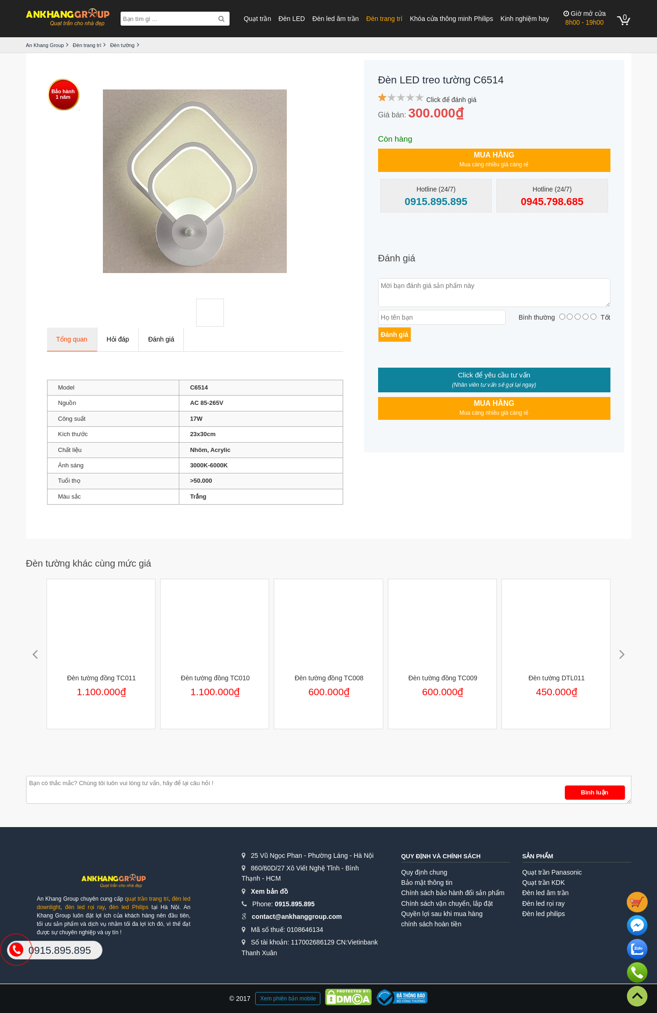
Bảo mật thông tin (427, 882)
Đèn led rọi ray (543, 903)
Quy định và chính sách (441, 856)
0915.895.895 (295, 904)
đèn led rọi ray (84, 907)
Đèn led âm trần (335, 18)
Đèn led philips (543, 913)
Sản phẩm (538, 856)
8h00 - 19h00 (584, 18)
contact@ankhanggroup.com (297, 916)
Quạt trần (257, 18)
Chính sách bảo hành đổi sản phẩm (453, 893)
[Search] (221, 19)
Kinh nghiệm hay (525, 18)
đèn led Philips (128, 907)
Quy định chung (424, 872)
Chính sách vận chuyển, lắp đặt (447, 903)
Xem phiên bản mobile (288, 998)
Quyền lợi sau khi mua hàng (442, 913)
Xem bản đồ (269, 891)
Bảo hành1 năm (63, 94)
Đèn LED (291, 18)
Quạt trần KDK (543, 882)
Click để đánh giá (452, 99)
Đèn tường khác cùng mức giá (88, 563)
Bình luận (595, 792)
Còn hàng (395, 139)
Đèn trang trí (384, 18)
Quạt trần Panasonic (552, 872)
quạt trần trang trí (147, 899)
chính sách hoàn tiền (431, 924)
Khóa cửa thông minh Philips (451, 18)
